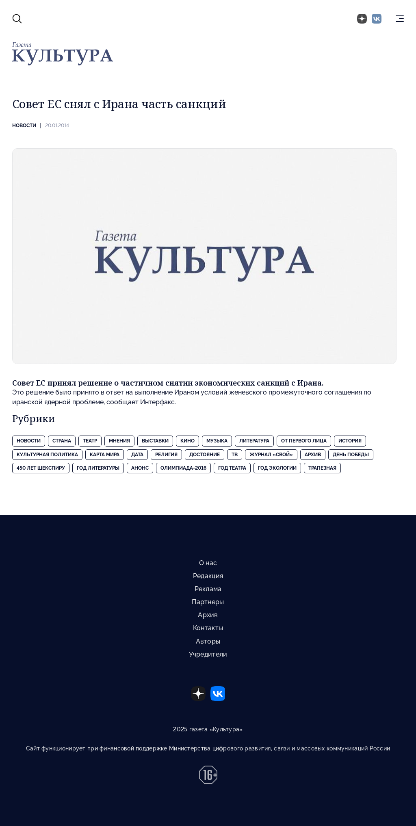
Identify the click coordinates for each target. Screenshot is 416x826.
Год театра (232, 468)
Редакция (208, 576)
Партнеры (208, 602)
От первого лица (304, 441)
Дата (137, 454)
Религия (166, 454)
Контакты (208, 628)
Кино (187, 441)
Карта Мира (104, 454)
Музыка (217, 441)
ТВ (235, 454)
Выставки (155, 441)
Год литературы (98, 468)
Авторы (208, 641)
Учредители (208, 654)
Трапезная (322, 468)
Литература (254, 441)
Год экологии (277, 468)
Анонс (140, 468)
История (350, 441)
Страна (61, 441)
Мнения (119, 441)
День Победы (351, 454)
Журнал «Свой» (271, 454)
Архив (313, 454)
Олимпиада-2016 (183, 468)
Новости (24, 125)
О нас (208, 563)
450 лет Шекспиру (41, 468)
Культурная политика (47, 454)
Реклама (208, 589)
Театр (90, 441)
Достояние (204, 454)
